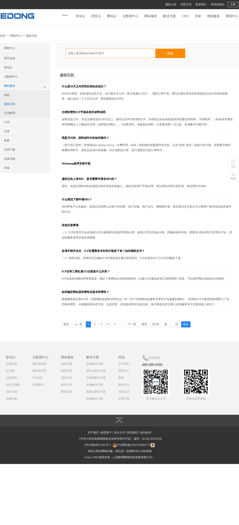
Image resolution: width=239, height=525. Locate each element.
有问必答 (145, 432)
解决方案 (169, 16)
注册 (233, 4)
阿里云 (96, 16)
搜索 (170, 53)
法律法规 (9, 158)
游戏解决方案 (94, 363)
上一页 (78, 324)
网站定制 (66, 391)
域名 (7, 95)
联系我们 (201, 4)
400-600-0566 (152, 365)
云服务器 (11, 363)
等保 (198, 16)
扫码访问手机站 (196, 398)
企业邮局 (9, 112)
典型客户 (107, 432)
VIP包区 (37, 377)
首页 (3, 35)
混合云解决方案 (96, 370)
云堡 (7, 131)
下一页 (132, 324)
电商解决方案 (94, 398)
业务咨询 (151, 358)
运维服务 (38, 384)
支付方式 (120, 432)
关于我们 (123, 363)
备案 (7, 140)
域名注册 (66, 363)
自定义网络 (13, 384)
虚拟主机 (31, 35)
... (121, 324)
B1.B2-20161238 (152, 438)
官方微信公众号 (156, 398)
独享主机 (66, 370)
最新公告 (170, 4)
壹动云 (80, 16)
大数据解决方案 (96, 377)
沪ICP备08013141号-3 (97, 444)
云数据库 (11, 377)
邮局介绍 (66, 384)
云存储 (10, 370)
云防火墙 (11, 391)
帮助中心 (232, 16)
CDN (185, 16)
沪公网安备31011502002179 (133, 444)
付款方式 (186, 4)
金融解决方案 (94, 384)
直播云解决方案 (96, 391)
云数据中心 (130, 16)
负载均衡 (11, 398)
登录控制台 (218, 4)
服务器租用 (39, 363)
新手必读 (9, 58)
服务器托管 (39, 370)
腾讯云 (112, 16)
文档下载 (9, 149)
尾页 (144, 324)
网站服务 (150, 16)
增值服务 (213, 16)
